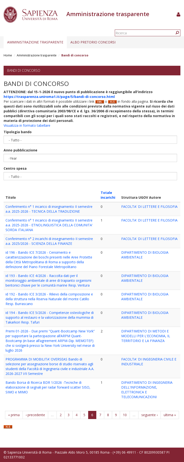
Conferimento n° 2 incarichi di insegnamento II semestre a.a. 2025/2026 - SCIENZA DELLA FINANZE (49, 241)
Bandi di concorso (23, 70)
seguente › (149, 415)
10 (125, 415)
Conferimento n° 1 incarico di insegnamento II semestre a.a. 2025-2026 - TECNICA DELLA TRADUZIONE (49, 209)
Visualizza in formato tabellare (27, 125)
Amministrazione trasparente (35, 42)
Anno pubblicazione (20, 150)
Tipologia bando (18, 132)
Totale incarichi (108, 195)
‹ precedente (35, 415)
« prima (14, 415)
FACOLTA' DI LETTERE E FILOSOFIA (149, 206)
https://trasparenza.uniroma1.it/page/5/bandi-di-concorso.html (59, 96)
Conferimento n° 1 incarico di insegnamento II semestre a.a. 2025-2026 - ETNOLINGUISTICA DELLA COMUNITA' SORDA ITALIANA (49, 225)
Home (8, 55)
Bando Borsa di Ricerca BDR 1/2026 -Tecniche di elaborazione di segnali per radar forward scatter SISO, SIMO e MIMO (48, 387)
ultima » (170, 415)
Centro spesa (15, 168)
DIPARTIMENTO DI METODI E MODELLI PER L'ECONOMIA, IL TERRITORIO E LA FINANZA (145, 336)
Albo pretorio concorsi (92, 42)
